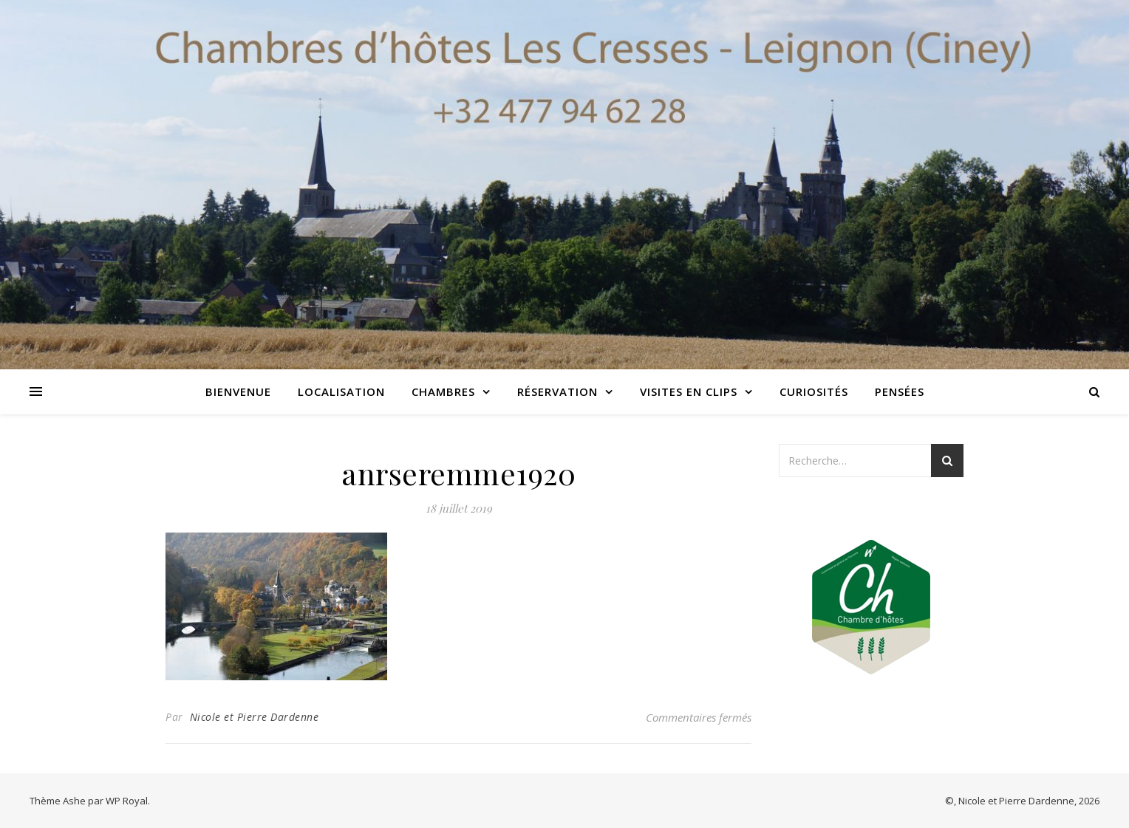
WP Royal (127, 800)
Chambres (443, 391)
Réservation (557, 391)
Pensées (899, 391)
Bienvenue (238, 391)
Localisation (341, 391)
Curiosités (814, 391)
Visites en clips (688, 391)
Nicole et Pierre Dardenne (254, 717)
